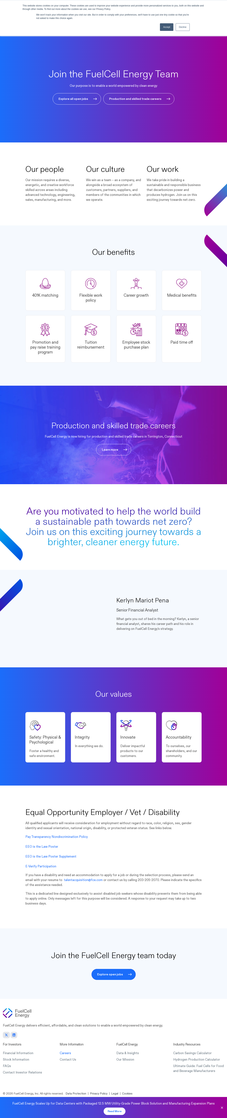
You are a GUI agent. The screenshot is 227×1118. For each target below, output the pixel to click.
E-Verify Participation (40, 866)
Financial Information (18, 1053)
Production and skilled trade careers (135, 99)
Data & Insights (127, 1053)
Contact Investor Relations (22, 1072)
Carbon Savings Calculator (192, 1053)
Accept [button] (166, 27)
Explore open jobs (110, 974)
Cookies (127, 1093)
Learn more (110, 450)
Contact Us (68, 1060)
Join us (41, 532)
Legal (114, 1093)
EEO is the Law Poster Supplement (50, 856)
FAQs (7, 1066)
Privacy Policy (98, 1093)
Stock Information (16, 1060)
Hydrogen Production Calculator (196, 1060)
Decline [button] (182, 27)
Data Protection (76, 1093)
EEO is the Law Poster (41, 847)
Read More (114, 1111)
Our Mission (125, 1060)
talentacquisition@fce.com (83, 880)
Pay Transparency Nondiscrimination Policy (56, 837)
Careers (65, 1053)
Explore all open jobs (73, 99)
